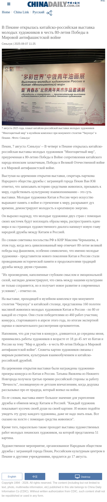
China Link (21, 12)
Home (6, 12)
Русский (38, 12)
